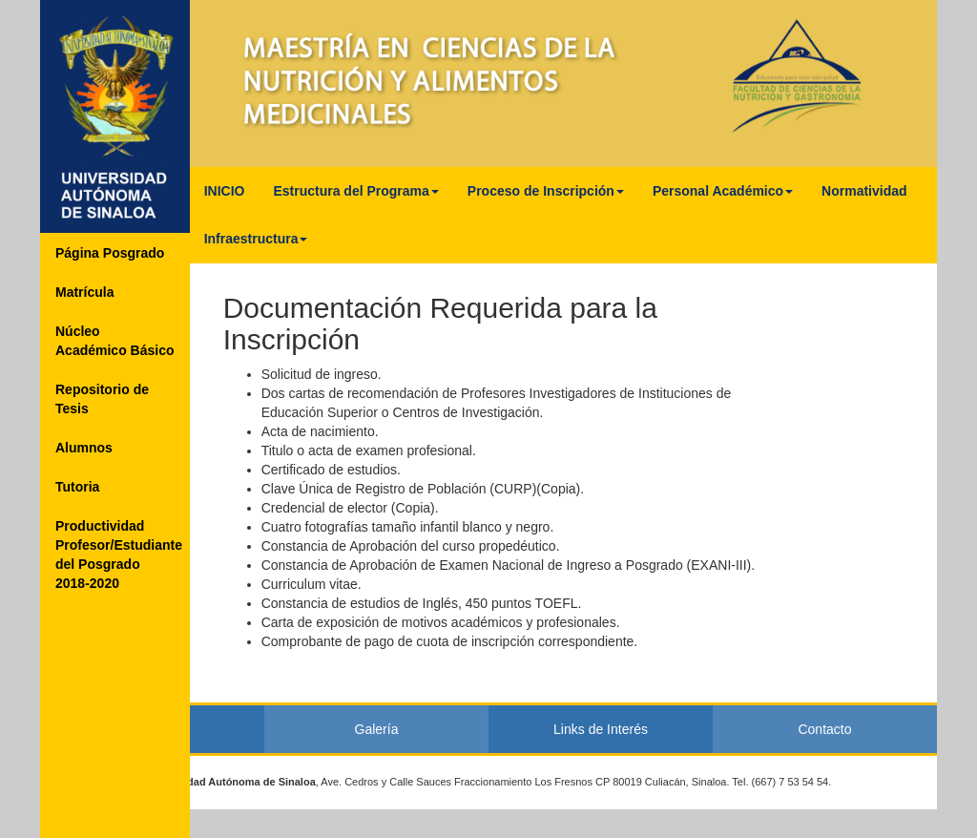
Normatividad (863, 191)
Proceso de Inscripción (546, 191)
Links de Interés (600, 729)
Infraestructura (256, 238)
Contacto (824, 729)
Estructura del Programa (355, 191)
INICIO (224, 191)
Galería (377, 729)
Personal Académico (723, 191)
